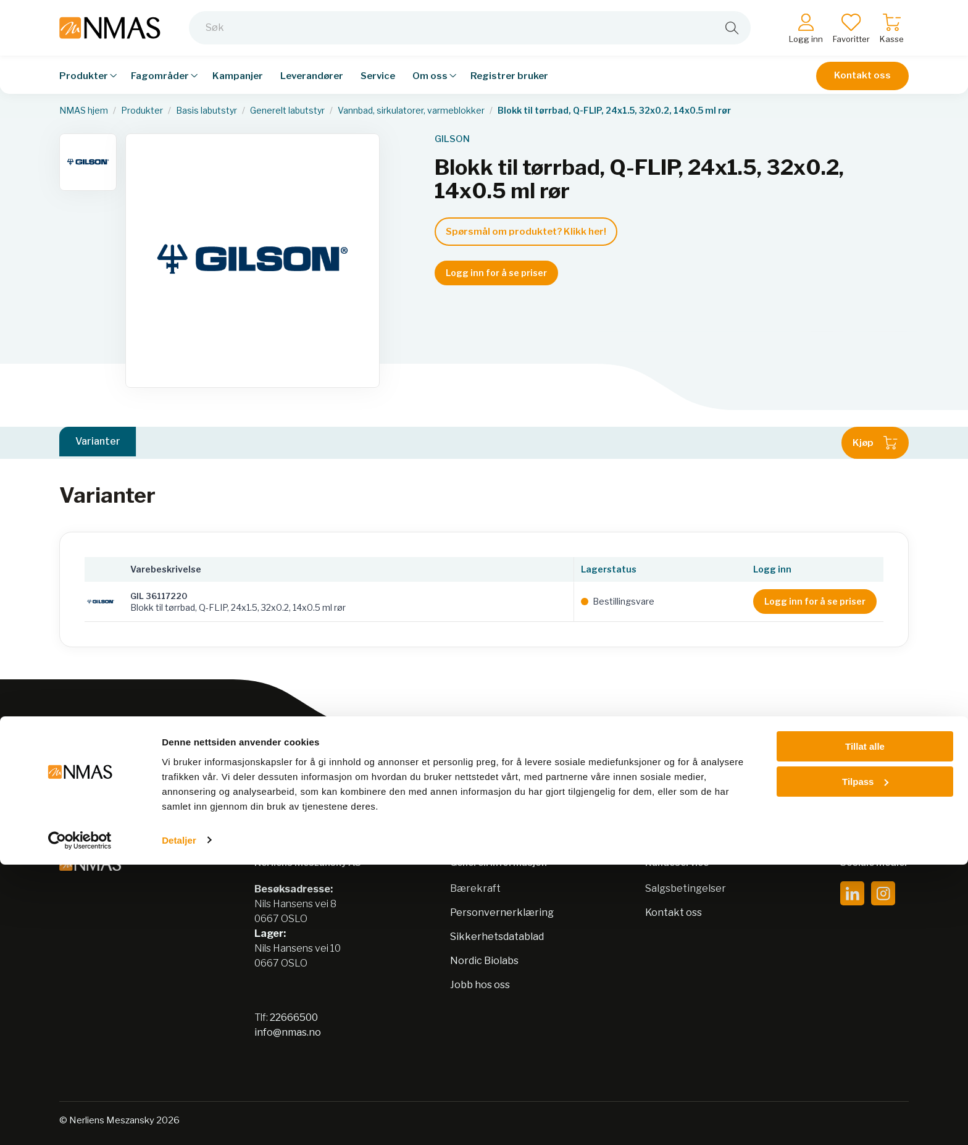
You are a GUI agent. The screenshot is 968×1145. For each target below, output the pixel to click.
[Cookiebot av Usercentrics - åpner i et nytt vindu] (80, 1121)
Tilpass (865, 1062)
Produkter (142, 110)
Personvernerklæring (502, 912)
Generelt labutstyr (287, 110)
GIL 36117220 (158, 596)
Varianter (97, 442)
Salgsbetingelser (685, 888)
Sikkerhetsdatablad (497, 936)
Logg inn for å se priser (496, 272)
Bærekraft (475, 888)
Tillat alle (865, 1027)
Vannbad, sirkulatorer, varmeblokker (411, 110)
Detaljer (179, 1120)
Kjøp (875, 443)
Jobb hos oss (480, 985)
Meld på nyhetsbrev (820, 783)
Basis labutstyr (206, 110)
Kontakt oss (862, 75)
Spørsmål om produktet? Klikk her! (526, 231)
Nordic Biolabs (484, 961)
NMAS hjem (83, 110)
